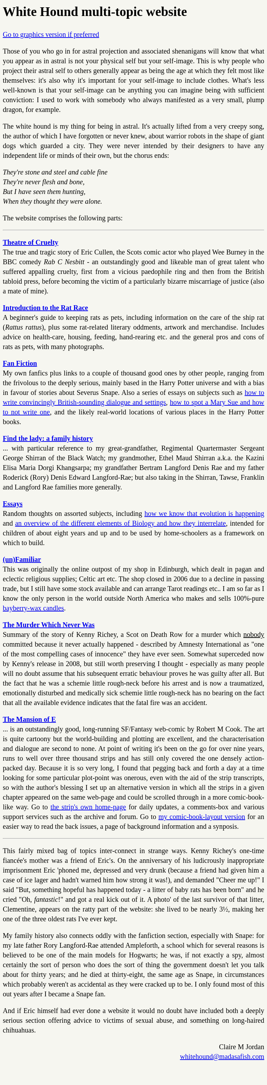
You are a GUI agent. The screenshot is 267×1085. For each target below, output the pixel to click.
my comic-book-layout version (202, 816)
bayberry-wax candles (33, 608)
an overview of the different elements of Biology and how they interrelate (120, 523)
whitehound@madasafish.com (222, 1056)
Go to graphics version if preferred (51, 34)
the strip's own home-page (88, 807)
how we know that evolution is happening (204, 513)
